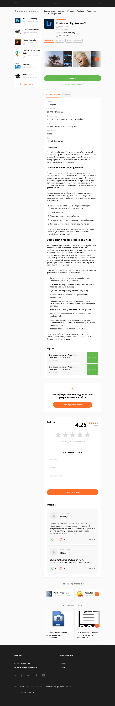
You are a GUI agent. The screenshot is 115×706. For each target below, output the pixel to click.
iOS (68, 41)
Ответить (91, 539)
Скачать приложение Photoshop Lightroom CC (63, 356)
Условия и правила (34, 687)
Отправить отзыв (72, 492)
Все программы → (27, 84)
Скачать (72, 78)
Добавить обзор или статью (25, 668)
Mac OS (59, 41)
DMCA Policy (19, 687)
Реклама (62, 668)
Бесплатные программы (54, 11)
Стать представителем (73, 405)
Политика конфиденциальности (58, 687)
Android (78, 41)
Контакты (63, 663)
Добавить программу (22, 663)
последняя (62, 30)
